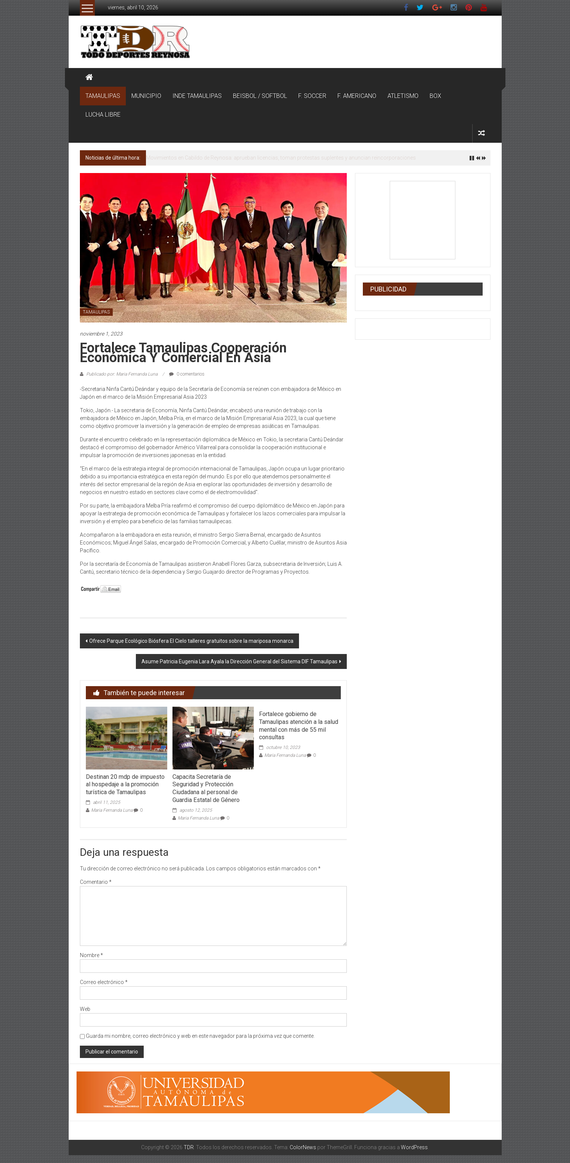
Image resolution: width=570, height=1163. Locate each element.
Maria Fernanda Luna (112, 810)
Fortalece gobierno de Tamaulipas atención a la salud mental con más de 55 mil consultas (298, 725)
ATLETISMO (402, 95)
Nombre (91, 955)
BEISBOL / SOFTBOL (260, 95)
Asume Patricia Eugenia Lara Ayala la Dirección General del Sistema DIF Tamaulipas (239, 661)
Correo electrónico (104, 982)
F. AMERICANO (356, 95)
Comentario (96, 882)
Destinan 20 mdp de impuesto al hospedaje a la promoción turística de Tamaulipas (125, 784)
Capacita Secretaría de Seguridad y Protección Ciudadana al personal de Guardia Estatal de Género (206, 788)
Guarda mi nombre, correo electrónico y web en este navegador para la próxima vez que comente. (200, 1036)
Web (85, 1009)
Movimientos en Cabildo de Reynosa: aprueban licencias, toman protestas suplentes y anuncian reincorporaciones (281, 158)
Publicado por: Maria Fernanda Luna (122, 374)
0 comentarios (187, 374)
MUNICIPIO (146, 95)
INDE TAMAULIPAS (197, 95)
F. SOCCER (312, 95)
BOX (435, 95)
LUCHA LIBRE (103, 114)
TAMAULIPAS (102, 95)
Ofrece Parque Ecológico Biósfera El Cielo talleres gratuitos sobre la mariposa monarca (191, 641)
